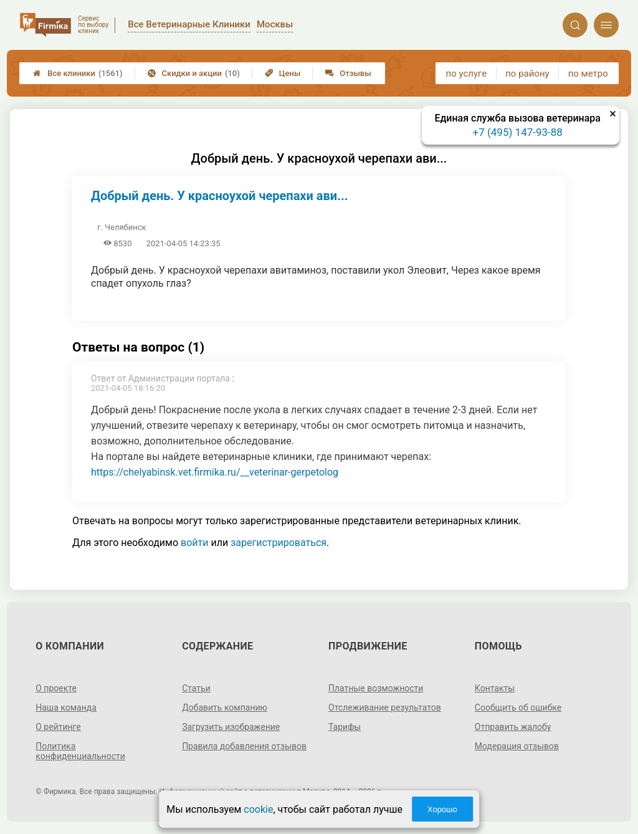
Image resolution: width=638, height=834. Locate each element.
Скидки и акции (194, 73)
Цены (283, 73)
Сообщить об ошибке (518, 707)
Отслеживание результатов (384, 707)
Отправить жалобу (513, 727)
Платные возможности (375, 688)
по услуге (466, 73)
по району (527, 73)
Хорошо (442, 809)
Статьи (196, 688)
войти (194, 543)
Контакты (495, 688)
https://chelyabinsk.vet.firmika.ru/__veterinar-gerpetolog (214, 472)
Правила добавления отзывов (244, 746)
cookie (258, 809)
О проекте (56, 688)
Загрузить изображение (231, 727)
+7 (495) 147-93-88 (518, 132)
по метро (588, 73)
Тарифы (344, 727)
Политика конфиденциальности (80, 751)
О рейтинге (58, 727)
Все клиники (77, 73)
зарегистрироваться (278, 543)
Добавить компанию (224, 707)
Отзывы (348, 73)
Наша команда (66, 707)
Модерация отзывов (517, 746)
